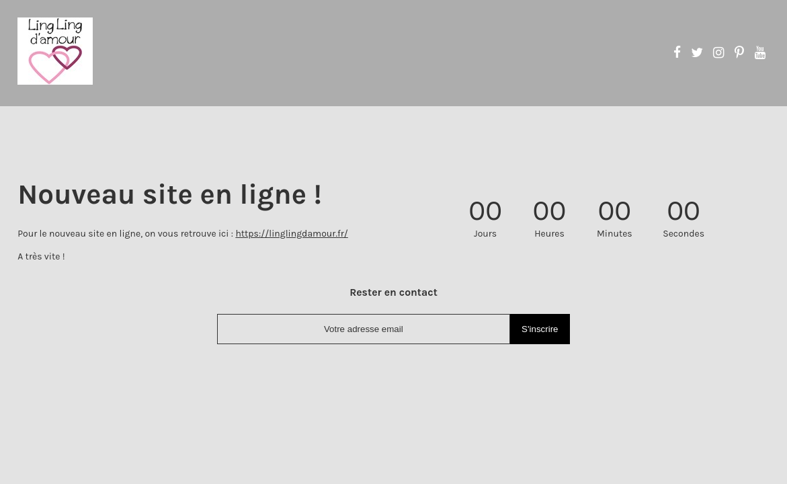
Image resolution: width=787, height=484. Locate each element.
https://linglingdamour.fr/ (291, 233)
